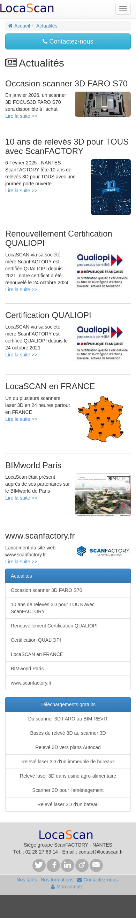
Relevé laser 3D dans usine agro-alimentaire (68, 776)
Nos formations (56, 879)
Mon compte (67, 886)
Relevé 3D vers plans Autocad (68, 747)
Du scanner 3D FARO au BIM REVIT (68, 719)
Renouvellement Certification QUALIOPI (54, 625)
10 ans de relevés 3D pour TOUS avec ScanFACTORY (53, 608)
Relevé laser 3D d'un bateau (68, 804)
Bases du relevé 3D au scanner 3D (68, 733)
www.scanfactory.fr (31, 683)
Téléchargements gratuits (68, 704)
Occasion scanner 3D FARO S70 (46, 590)
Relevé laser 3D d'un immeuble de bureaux (68, 761)
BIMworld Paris (27, 668)
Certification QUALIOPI (36, 640)
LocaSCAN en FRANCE (37, 654)
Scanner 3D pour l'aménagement (68, 790)
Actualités (47, 26)
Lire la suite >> (21, 116)
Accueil (19, 26)
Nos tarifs (26, 879)
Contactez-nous (68, 41)
